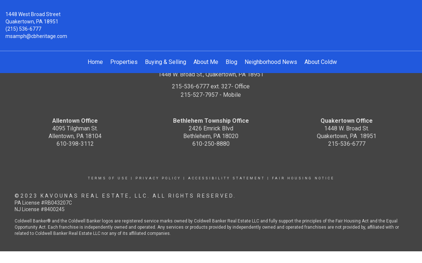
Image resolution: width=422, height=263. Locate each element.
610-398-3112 (75, 143)
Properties (124, 61)
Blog (231, 61)
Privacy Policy (158, 178)
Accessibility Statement (226, 178)
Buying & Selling (165, 61)
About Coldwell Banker (333, 61)
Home (95, 61)
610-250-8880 (211, 143)
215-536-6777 (346, 143)
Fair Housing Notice (303, 178)
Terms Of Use (108, 178)
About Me (205, 61)
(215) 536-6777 (23, 29)
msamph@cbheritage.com (36, 36)
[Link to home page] (211, 20)
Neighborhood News (271, 61)
